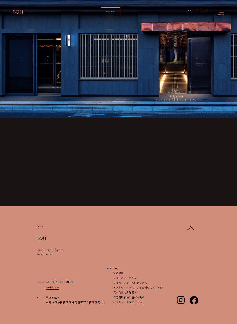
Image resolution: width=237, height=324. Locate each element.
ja (187, 10)
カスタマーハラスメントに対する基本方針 (138, 287)
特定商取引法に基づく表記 (129, 297)
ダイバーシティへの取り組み (130, 283)
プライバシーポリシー (126, 278)
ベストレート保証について (129, 302)
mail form (52, 287)
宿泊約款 (118, 273)
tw (201, 10)
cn (196, 10)
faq (115, 268)
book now (110, 11)
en (191, 10)
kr (206, 10)
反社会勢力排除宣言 (125, 292)
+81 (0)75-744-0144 (59, 282)
